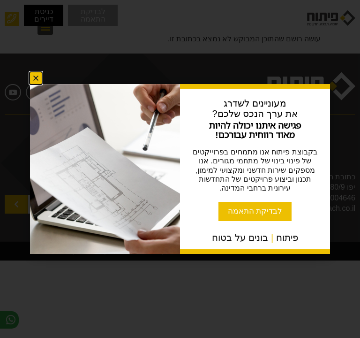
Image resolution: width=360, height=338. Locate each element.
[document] (180, 169)
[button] (36, 78)
